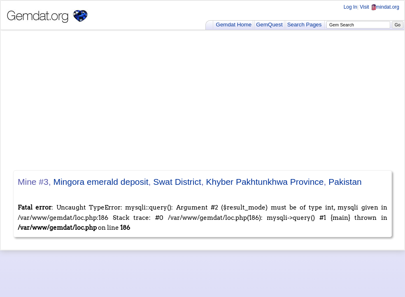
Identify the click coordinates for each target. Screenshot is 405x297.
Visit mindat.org (379, 7)
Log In (350, 7)
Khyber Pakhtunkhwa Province (265, 181)
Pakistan (345, 181)
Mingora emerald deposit (100, 181)
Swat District (177, 181)
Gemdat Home (234, 24)
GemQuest (269, 24)
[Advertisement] (202, 100)
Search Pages (304, 24)
